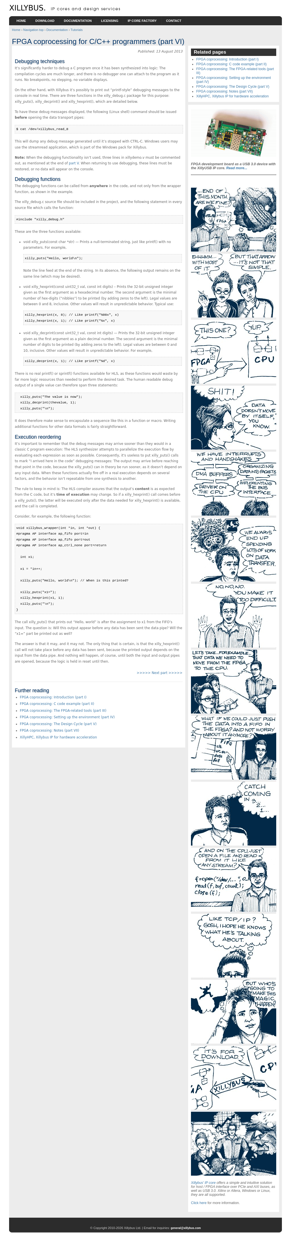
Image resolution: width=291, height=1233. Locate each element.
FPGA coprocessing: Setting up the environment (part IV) (67, 717)
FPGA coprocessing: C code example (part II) (57, 704)
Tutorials (76, 30)
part (73, 163)
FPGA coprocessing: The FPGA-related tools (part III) (63, 711)
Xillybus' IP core (203, 1183)
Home (21, 20)
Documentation (78, 20)
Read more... (236, 168)
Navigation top (33, 30)
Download (45, 20)
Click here (199, 1203)
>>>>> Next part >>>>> (159, 673)
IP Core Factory (142, 20)
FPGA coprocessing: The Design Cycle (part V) (58, 724)
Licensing (109, 20)
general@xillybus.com (186, 1228)
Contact (173, 20)
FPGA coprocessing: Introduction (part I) (53, 697)
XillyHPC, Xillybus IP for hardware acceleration (58, 737)
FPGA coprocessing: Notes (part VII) (49, 730)
